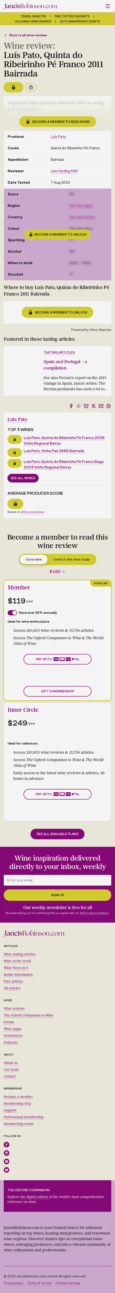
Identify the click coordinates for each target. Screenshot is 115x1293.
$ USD (55, 571)
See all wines (23, 478)
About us (11, 1063)
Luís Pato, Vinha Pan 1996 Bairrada (54, 451)
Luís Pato (58, 136)
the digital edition (34, 1197)
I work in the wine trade (71, 559)
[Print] (108, 406)
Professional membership (24, 1117)
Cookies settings (67, 1283)
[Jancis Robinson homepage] (30, 6)
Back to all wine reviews (25, 35)
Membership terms (19, 1124)
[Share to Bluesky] (86, 406)
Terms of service (39, 1283)
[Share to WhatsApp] (78, 406)
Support (10, 1110)
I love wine (33, 559)
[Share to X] (93, 406)
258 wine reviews (32, 512)
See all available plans (57, 834)
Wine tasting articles (20, 954)
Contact (10, 1076)
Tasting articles (59, 352)
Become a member (18, 1097)
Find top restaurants (72, 16)
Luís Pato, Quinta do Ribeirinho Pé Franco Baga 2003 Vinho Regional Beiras (64, 464)
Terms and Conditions (94, 913)
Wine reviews (14, 1008)
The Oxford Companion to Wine (28, 1015)
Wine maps (12, 1029)
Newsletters (13, 1036)
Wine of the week (17, 961)
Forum (9, 1022)
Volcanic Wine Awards (33, 21)
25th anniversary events (80, 21)
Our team (11, 1069)
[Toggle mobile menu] (108, 6)
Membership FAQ (17, 1103)
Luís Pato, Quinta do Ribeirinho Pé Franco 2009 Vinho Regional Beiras (64, 440)
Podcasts (11, 1042)
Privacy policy (13, 1283)
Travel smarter (33, 16)
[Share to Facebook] (71, 406)
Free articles (13, 981)
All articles (12, 988)
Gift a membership (57, 691)
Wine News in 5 (16, 968)
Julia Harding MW (64, 171)
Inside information (18, 974)
